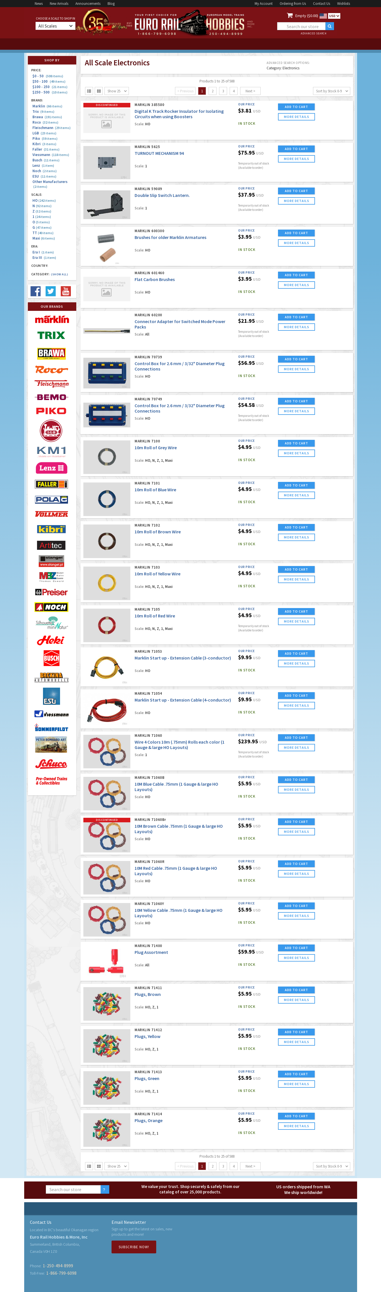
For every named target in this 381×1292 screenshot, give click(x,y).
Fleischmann (51, 127)
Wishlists (343, 3)
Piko (44, 138)
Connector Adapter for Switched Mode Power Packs (180, 324)
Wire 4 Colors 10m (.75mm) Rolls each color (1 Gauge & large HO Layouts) (180, 744)
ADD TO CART (296, 107)
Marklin (47, 106)
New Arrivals (59, 3)
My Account (264, 3)
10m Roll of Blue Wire (155, 489)
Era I (43, 252)
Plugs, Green (147, 1078)
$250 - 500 (49, 92)
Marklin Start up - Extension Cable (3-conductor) (183, 658)
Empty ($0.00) (306, 15)
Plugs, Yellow (147, 1036)
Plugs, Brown (148, 994)
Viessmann (50, 154)
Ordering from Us (293, 3)
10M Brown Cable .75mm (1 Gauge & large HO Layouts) (179, 828)
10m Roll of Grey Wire (156, 447)
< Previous (185, 91)
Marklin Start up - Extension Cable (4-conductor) (183, 700)
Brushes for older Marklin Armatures (170, 237)
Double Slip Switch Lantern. (162, 195)
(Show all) (59, 274)
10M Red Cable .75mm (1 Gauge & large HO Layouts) (176, 870)
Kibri (44, 144)
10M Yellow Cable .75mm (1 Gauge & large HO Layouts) (179, 912)
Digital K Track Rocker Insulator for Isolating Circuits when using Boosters (179, 113)
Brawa (47, 117)
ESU (44, 176)
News (39, 3)
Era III (44, 257)
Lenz (43, 165)
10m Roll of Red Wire (155, 616)
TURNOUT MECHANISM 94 (159, 153)
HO (44, 200)
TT (42, 232)
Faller (45, 149)
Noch (44, 170)
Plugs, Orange (148, 1120)
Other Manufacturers (49, 184)
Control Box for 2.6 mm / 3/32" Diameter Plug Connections (180, 366)
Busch (45, 160)
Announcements (87, 3)
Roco (45, 122)
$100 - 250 (49, 86)
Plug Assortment (151, 952)
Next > (250, 91)
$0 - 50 (47, 76)
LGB (44, 133)
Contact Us (321, 3)
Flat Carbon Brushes (155, 279)
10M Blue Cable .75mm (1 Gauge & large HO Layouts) (176, 786)
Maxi (43, 238)
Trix (43, 111)
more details (296, 117)
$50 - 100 (48, 81)
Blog (111, 3)
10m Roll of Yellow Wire (157, 574)
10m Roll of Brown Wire (158, 531)
